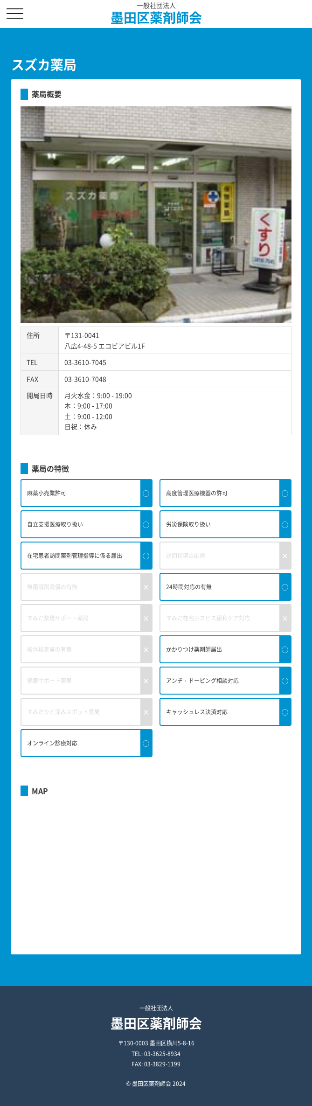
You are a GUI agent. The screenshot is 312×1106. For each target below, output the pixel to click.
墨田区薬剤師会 (156, 17)
